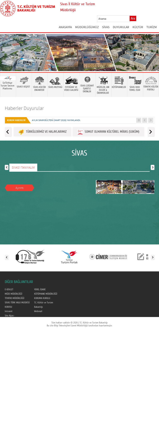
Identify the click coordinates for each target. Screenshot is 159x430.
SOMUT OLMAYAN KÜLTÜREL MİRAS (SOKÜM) (108, 132)
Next (152, 58)
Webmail (38, 311)
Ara (133, 18)
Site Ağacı (9, 315)
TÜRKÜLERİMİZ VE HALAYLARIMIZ (42, 132)
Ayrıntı (20, 188)
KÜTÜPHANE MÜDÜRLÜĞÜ (45, 293)
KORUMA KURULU (42, 298)
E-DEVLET (9, 289)
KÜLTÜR (137, 27)
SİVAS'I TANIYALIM (23, 167)
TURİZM (151, 27)
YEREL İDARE (40, 289)
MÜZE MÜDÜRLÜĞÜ (13, 293)
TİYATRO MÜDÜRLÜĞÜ (14, 298)
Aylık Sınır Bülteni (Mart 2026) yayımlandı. (56, 120)
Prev (7, 58)
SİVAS (106, 27)
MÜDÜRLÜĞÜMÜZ (87, 27)
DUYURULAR (121, 27)
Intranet (8, 311)
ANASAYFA (65, 27)
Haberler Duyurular (24, 108)
